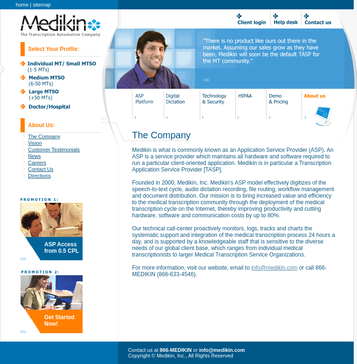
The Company (44, 136)
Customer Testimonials (54, 149)
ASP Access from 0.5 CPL (61, 247)
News (34, 156)
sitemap (42, 4)
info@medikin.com (274, 267)
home (22, 4)
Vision (35, 143)
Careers (37, 162)
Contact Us (40, 169)
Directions (39, 175)
